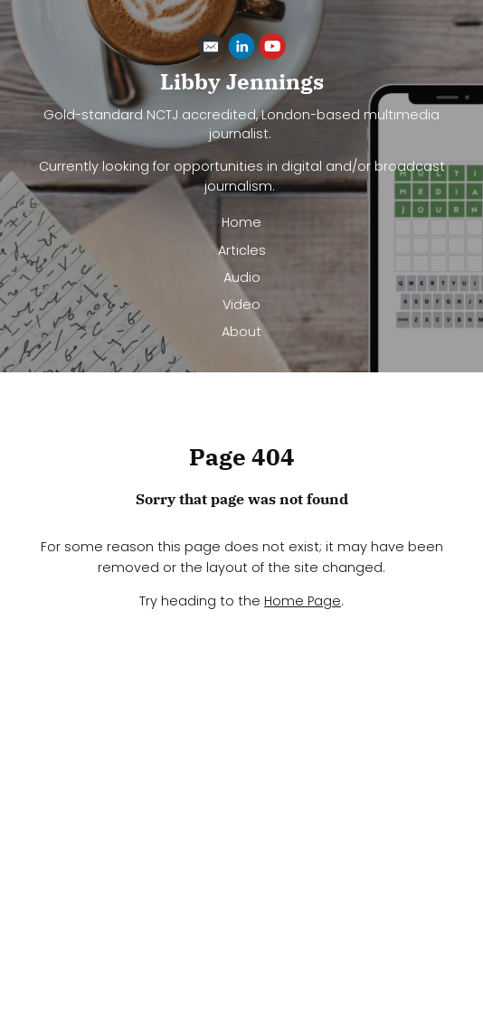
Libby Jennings (242, 81)
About (241, 332)
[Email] (210, 49)
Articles (242, 250)
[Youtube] (272, 49)
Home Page (302, 601)
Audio (241, 277)
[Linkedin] (241, 49)
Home (241, 222)
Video (241, 305)
